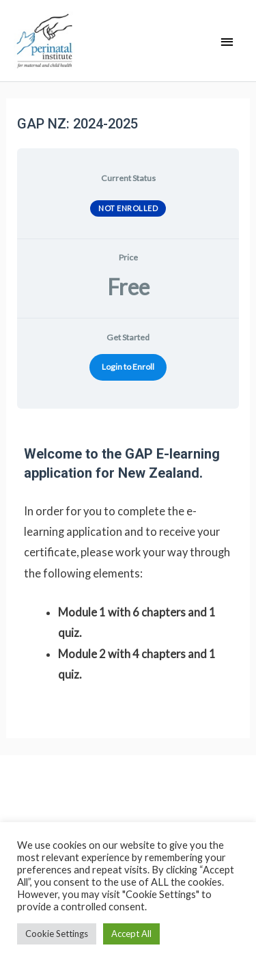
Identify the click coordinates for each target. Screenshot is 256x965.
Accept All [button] (131, 933)
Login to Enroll (128, 367)
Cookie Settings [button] (56, 933)
